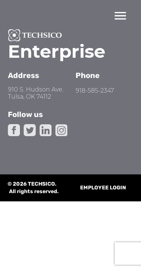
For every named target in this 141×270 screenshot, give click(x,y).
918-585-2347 (95, 90)
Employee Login (103, 187)
